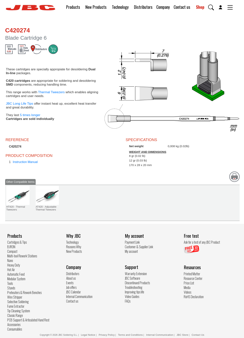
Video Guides (132, 296)
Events (69, 282)
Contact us (182, 7)
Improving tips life (134, 291)
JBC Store (182, 334)
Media (187, 287)
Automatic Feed (16, 274)
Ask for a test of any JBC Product (202, 242)
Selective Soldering (18, 301)
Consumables (14, 329)
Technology (120, 7)
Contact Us (198, 334)
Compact (12, 251)
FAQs (127, 301)
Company (163, 7)
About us (71, 278)
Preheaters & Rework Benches (24, 292)
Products (73, 7)
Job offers (71, 287)
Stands (11, 287)
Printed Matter (192, 273)
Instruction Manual (25, 162)
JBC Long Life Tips (19, 103)
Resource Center (193, 278)
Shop (200, 7)
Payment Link (132, 242)
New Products (96, 7)
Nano (10, 260)
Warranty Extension (136, 273)
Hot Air (11, 269)
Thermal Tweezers (51, 92)
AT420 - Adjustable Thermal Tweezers (46, 208)
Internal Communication (79, 296)
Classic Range (15, 315)
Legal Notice (88, 334)
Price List (189, 282)
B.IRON (11, 246)
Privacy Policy (107, 334)
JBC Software (132, 278)
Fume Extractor (15, 306)
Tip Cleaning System (18, 310)
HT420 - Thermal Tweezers (15, 208)
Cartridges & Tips (17, 242)
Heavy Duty (13, 265)
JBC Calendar (73, 291)
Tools (10, 283)
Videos (187, 292)
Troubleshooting (133, 287)
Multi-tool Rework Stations (22, 255)
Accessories (13, 324)
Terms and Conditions (130, 334)
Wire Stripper (14, 297)
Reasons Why (73, 246)
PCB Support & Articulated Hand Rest (28, 319)
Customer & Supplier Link (139, 246)
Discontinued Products (137, 282)
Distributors (143, 7)
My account (131, 251)
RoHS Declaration (194, 296)
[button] (211, 7)
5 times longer (30, 115)
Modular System (16, 278)
